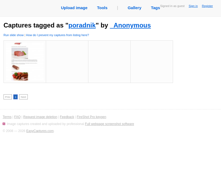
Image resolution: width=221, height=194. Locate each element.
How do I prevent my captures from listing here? (57, 35)
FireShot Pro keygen (91, 117)
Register (207, 6)
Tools (102, 7)
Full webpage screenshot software (109, 124)
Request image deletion (40, 117)
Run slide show (14, 35)
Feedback (67, 117)
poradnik (82, 25)
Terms (7, 117)
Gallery (134, 7)
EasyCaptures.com (40, 131)
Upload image (74, 7)
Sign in (193, 6)
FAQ (17, 117)
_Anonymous (130, 25)
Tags (155, 7)
